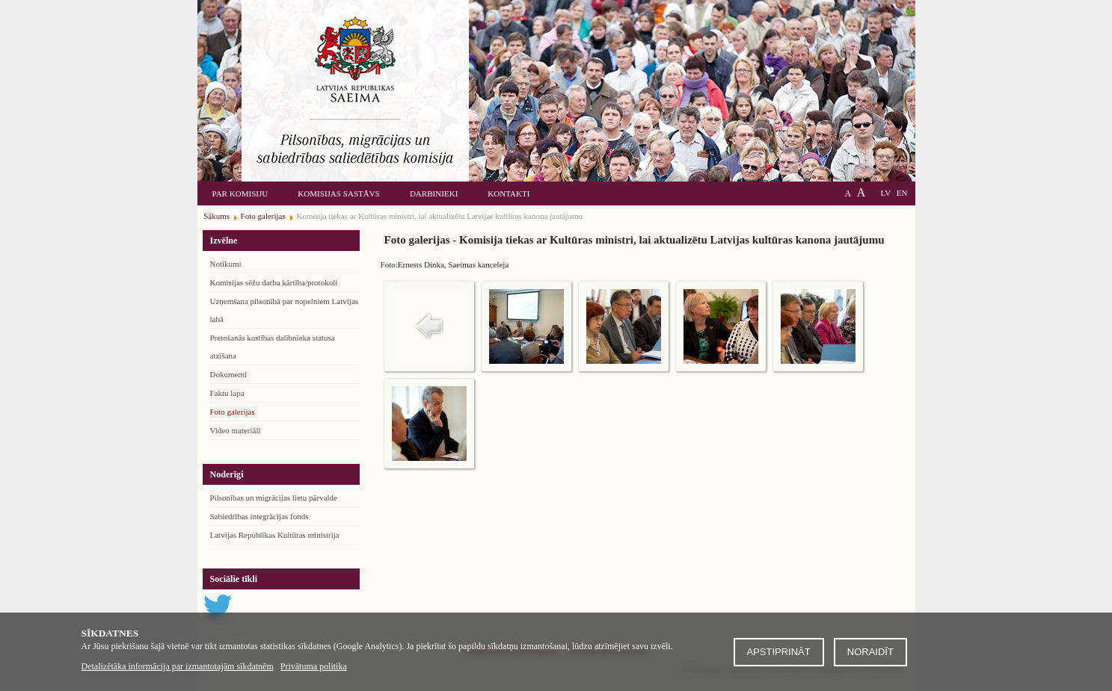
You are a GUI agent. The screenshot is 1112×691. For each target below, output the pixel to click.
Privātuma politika (313, 666)
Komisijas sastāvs (339, 193)
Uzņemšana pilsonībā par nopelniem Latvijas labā (284, 310)
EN (902, 192)
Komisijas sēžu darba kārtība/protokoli (274, 282)
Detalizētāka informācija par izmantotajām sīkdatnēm (178, 666)
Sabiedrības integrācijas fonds (259, 516)
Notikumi (226, 263)
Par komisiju (240, 193)
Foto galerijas (232, 411)
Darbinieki (434, 193)
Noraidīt (870, 651)
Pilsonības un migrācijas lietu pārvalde (273, 497)
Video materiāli (235, 430)
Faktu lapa (227, 392)
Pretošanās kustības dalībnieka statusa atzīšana (272, 346)
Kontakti (508, 193)
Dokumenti (229, 374)
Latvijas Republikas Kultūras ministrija (275, 534)
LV (885, 192)
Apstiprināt (779, 651)
